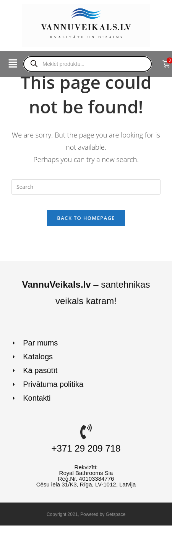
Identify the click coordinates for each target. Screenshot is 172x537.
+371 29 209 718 (86, 448)
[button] (12, 64)
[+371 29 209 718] (86, 431)
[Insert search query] (86, 187)
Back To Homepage (86, 217)
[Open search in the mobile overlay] (87, 64)
